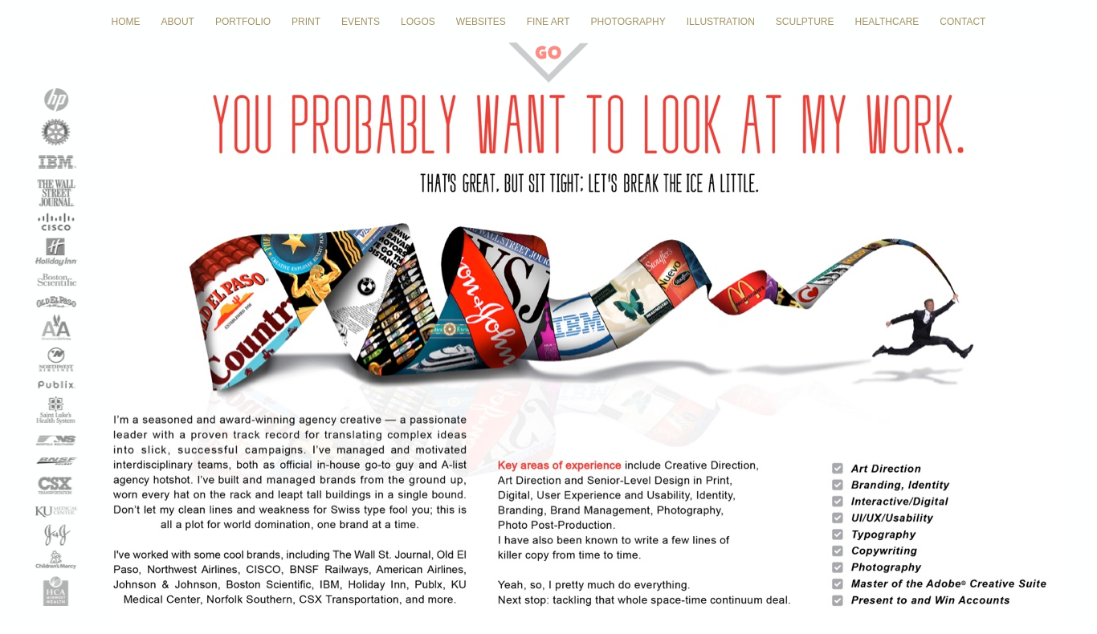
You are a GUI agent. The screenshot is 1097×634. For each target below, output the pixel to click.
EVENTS (360, 21)
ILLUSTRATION (721, 21)
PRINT (306, 21)
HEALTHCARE (887, 21)
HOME (126, 21)
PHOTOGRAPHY (628, 21)
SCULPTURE (805, 21)
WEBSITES (481, 21)
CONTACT (962, 21)
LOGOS (418, 21)
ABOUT (177, 21)
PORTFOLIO (243, 21)
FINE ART (548, 21)
